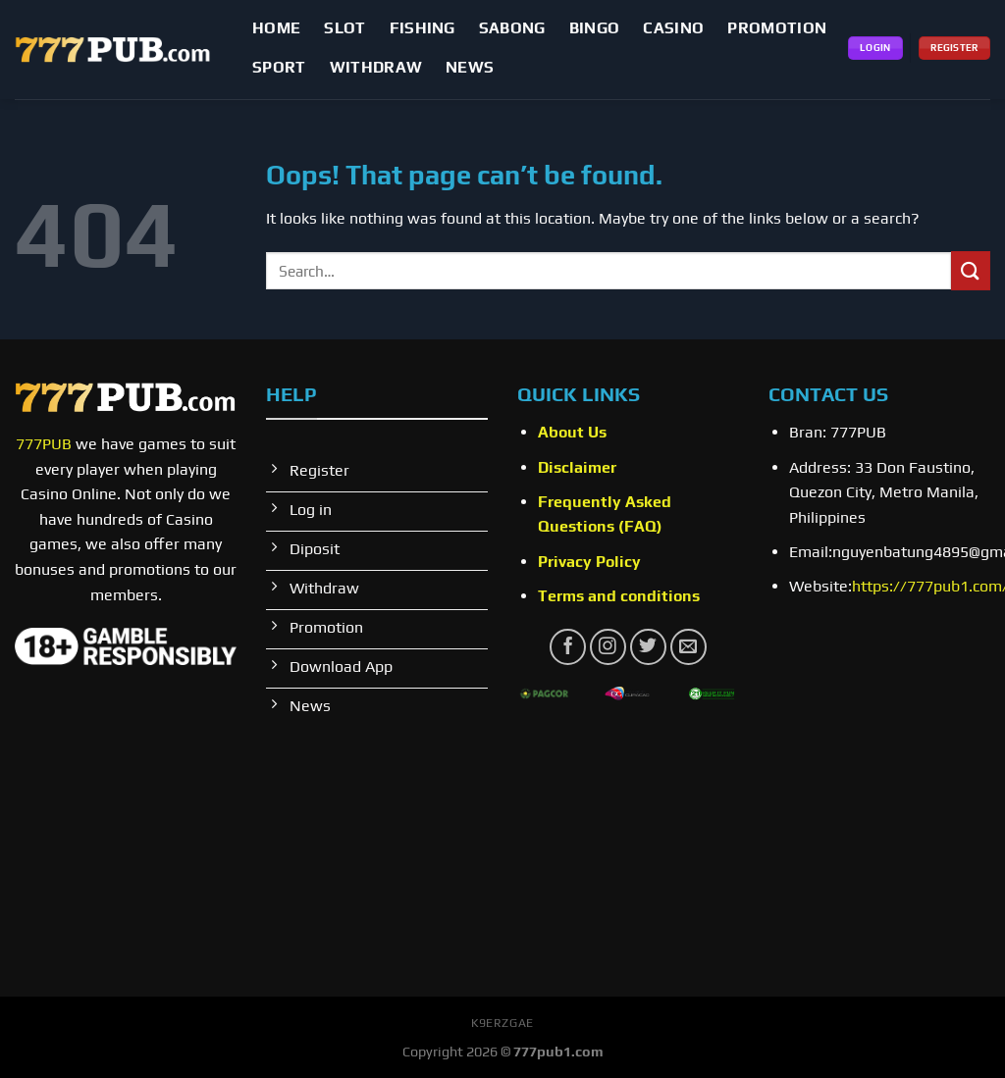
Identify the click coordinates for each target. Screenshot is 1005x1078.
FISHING (422, 28)
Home (276, 28)
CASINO (673, 28)
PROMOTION (776, 28)
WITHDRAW (376, 67)
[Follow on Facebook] (568, 647)
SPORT (279, 67)
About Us (572, 432)
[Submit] (970, 270)
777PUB (44, 444)
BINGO (594, 28)
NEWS (470, 67)
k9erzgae (502, 1023)
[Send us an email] (688, 647)
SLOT (344, 28)
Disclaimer (577, 467)
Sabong (512, 28)
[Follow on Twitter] (648, 647)
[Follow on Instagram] (608, 647)
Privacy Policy (589, 561)
